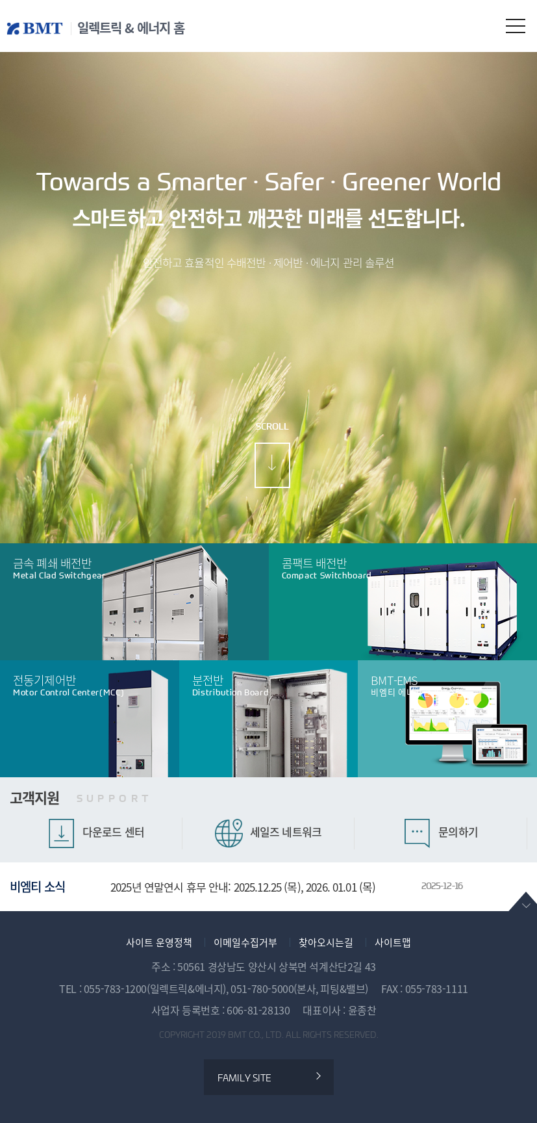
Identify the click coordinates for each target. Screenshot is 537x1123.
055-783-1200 (115, 988)
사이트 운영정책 (159, 942)
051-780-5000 (262, 988)
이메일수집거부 (245, 942)
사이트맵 (393, 942)
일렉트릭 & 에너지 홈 (130, 27)
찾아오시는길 (326, 942)
